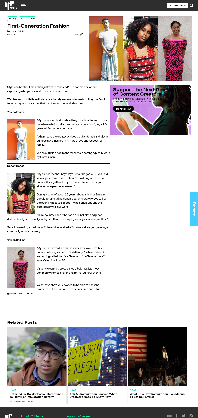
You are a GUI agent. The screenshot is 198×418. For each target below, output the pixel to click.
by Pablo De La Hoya (34, 402)
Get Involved (177, 5)
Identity (25, 22)
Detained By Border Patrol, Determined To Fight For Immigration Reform (40, 393)
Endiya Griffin (29, 44)
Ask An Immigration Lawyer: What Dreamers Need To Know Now (97, 393)
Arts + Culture (39, 22)
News (25, 385)
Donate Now (146, 122)
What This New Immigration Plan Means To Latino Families (152, 392)
